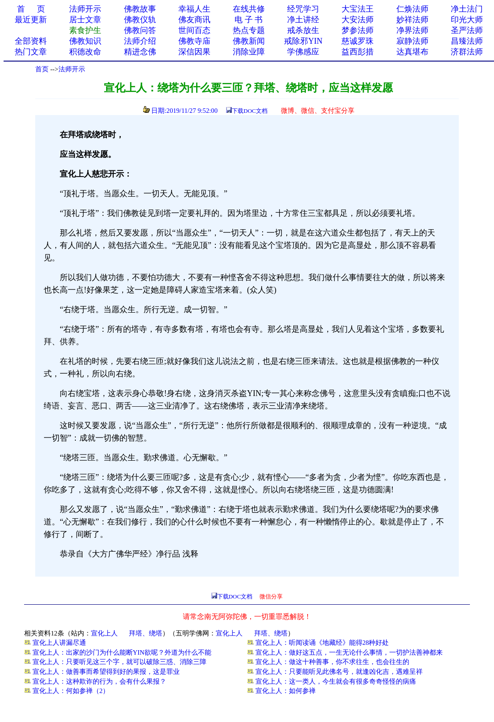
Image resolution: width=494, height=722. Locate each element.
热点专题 (249, 30)
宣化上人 (104, 633)
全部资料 (31, 41)
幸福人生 (194, 8)
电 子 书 (249, 19)
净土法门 (467, 8)
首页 (42, 69)
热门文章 (31, 51)
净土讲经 (303, 19)
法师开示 (71, 69)
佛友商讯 (194, 19)
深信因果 (194, 51)
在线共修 (249, 8)
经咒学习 (303, 8)
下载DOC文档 (249, 110)
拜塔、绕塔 (145, 633)
